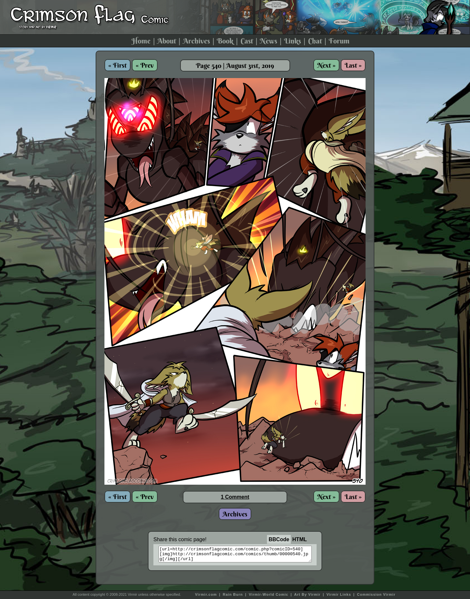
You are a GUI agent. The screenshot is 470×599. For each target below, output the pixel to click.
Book (225, 40)
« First (117, 65)
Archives (196, 40)
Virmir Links (338, 594)
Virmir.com (206, 594)
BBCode (279, 539)
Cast (247, 40)
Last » (353, 65)
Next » (326, 65)
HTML (299, 539)
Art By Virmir (307, 594)
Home (141, 40)
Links (292, 40)
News (268, 40)
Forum (339, 40)
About (166, 40)
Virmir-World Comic (268, 594)
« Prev (145, 65)
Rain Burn (233, 594)
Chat (315, 40)
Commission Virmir (376, 594)
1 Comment (235, 497)
